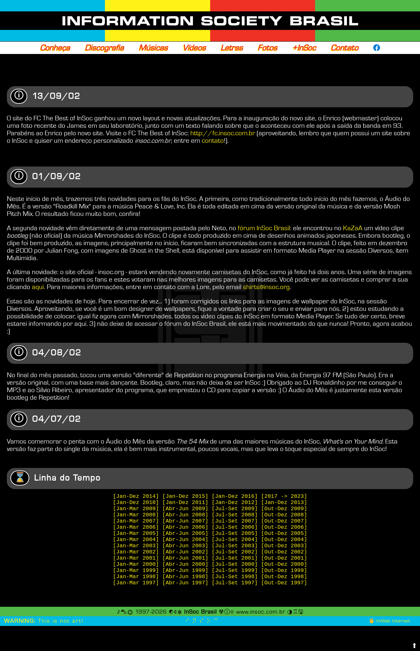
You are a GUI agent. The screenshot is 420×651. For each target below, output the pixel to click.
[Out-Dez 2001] (284, 577)
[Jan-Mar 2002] (136, 570)
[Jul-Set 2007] (235, 532)
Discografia (104, 47)
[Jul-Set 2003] (235, 562)
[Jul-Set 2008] (235, 525)
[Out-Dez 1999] (284, 592)
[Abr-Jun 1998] (185, 600)
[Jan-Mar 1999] (136, 592)
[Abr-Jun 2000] (185, 585)
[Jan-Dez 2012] (235, 510)
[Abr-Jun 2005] (185, 547)
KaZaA (353, 228)
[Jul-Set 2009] (235, 517)
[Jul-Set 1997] (235, 607)
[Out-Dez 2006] (284, 540)
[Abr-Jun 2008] (185, 525)
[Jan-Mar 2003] (136, 562)
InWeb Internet (393, 646)
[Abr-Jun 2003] (185, 562)
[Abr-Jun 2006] (185, 540)
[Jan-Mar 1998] (136, 600)
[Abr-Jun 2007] (185, 532)
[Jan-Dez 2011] (185, 510)
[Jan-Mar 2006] (136, 540)
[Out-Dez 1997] (284, 607)
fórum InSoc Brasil (264, 228)
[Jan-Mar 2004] (136, 555)
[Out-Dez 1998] (284, 600)
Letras (232, 47)
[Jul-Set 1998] (235, 600)
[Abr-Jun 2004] (185, 555)
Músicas (153, 47)
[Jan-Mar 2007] (136, 532)
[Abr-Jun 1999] (185, 592)
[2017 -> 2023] (284, 502)
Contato (344, 47)
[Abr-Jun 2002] (185, 570)
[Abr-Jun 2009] (185, 517)
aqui (38, 287)
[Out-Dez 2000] (284, 585)
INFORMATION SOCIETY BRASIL (210, 20)
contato (213, 141)
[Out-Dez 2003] (284, 562)
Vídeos (194, 47)
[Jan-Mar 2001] (136, 577)
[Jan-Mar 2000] (136, 585)
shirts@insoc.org (266, 287)
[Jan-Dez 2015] (185, 502)
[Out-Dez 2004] (284, 555)
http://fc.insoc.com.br (222, 133)
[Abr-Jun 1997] (185, 607)
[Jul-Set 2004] (235, 555)
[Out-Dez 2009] (284, 517)
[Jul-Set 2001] (235, 577)
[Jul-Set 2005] (235, 547)
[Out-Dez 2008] (284, 525)
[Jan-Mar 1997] (136, 607)
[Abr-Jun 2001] (185, 577)
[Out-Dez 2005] (284, 547)
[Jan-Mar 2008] (136, 525)
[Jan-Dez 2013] (284, 510)
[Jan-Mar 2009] (136, 517)
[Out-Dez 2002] (284, 570)
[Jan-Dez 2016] (235, 502)
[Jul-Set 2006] (235, 540)
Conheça (55, 47)
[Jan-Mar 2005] (136, 547)
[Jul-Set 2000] (235, 585)
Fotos (267, 47)
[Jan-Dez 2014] (136, 502)
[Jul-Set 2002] (235, 570)
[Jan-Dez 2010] (136, 510)
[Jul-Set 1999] (235, 592)
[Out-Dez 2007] (284, 532)
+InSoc (304, 47)
